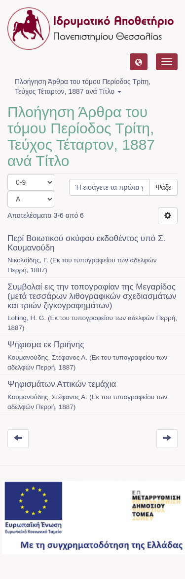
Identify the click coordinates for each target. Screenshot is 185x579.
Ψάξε (163, 187)
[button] (139, 61)
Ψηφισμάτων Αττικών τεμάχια (61, 384)
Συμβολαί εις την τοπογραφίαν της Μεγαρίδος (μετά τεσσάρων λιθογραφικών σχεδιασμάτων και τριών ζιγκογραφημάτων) (92, 296)
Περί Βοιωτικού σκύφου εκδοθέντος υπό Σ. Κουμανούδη (86, 243)
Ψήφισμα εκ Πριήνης (45, 344)
